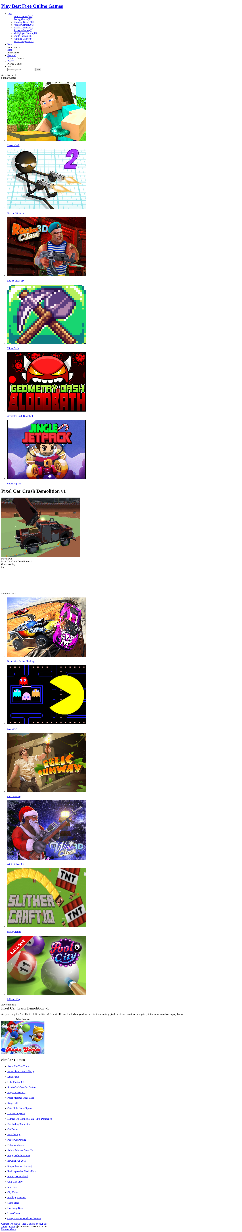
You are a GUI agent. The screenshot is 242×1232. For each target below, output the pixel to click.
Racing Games (23, 19)
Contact (5, 1223)
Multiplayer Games (25, 33)
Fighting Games (23, 38)
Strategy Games (23, 30)
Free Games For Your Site (35, 1223)
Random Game (8, 1229)
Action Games (23, 16)
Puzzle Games (23, 27)
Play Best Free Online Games (32, 6)
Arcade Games (23, 24)
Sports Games (22, 36)
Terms (4, 1226)
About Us (15, 1223)
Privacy (13, 1226)
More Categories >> (23, 41)
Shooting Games (24, 22)
